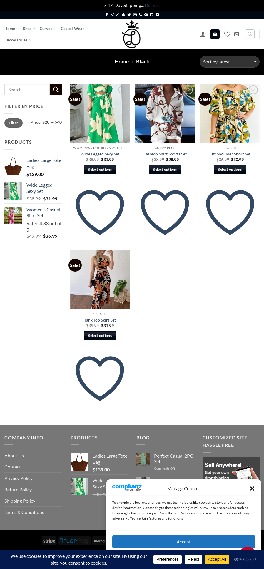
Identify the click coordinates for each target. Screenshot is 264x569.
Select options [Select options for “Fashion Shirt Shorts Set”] (165, 169)
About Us (14, 455)
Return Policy (18, 489)
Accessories (18, 40)
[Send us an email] (135, 15)
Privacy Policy (18, 478)
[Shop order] (230, 62)
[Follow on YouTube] (157, 15)
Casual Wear (74, 28)
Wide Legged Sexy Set (100, 153)
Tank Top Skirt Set (100, 319)
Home (11, 28)
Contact (12, 466)
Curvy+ (48, 28)
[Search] (250, 34)
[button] (252, 488)
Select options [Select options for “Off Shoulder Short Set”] (230, 169)
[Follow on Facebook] (106, 15)
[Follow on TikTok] (118, 15)
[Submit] (55, 89)
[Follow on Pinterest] (146, 15)
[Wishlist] (227, 34)
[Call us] (140, 15)
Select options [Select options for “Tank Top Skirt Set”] (100, 335)
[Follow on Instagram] (112, 15)
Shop (29, 28)
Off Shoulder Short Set (230, 153)
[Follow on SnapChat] (123, 15)
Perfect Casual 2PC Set (173, 458)
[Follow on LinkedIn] (151, 15)
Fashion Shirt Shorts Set (165, 153)
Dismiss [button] (153, 5)
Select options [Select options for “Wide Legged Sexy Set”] (100, 169)
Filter (13, 123)
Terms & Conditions (24, 512)
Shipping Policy (19, 500)
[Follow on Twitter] (129, 15)
